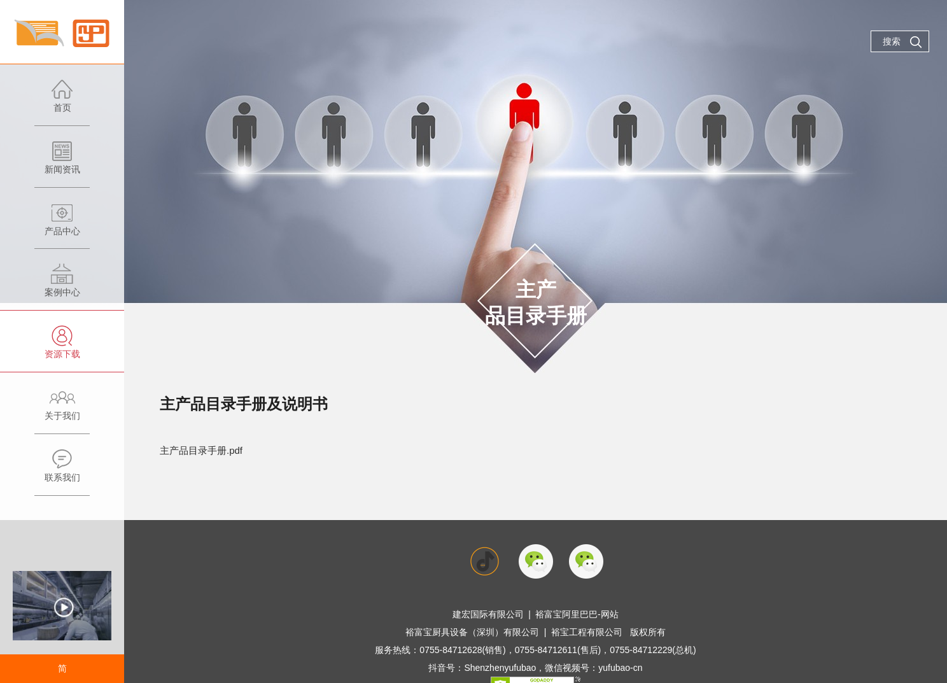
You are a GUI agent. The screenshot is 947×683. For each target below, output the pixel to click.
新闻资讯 (62, 164)
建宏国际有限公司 (488, 614)
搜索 (902, 42)
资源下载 (62, 348)
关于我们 (62, 410)
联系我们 (62, 472)
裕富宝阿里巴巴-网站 (577, 614)
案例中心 (62, 287)
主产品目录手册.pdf (201, 450)
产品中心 (62, 226)
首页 (62, 102)
